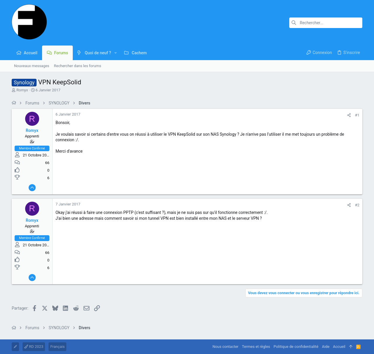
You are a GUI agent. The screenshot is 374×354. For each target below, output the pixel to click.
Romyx (22, 90)
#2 (357, 205)
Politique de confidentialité (295, 346)
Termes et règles (256, 346)
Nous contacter (225, 346)
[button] (116, 53)
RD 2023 (33, 346)
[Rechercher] (325, 23)
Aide (326, 346)
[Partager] (349, 115)
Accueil (339, 346)
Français (57, 346)
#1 (357, 115)
